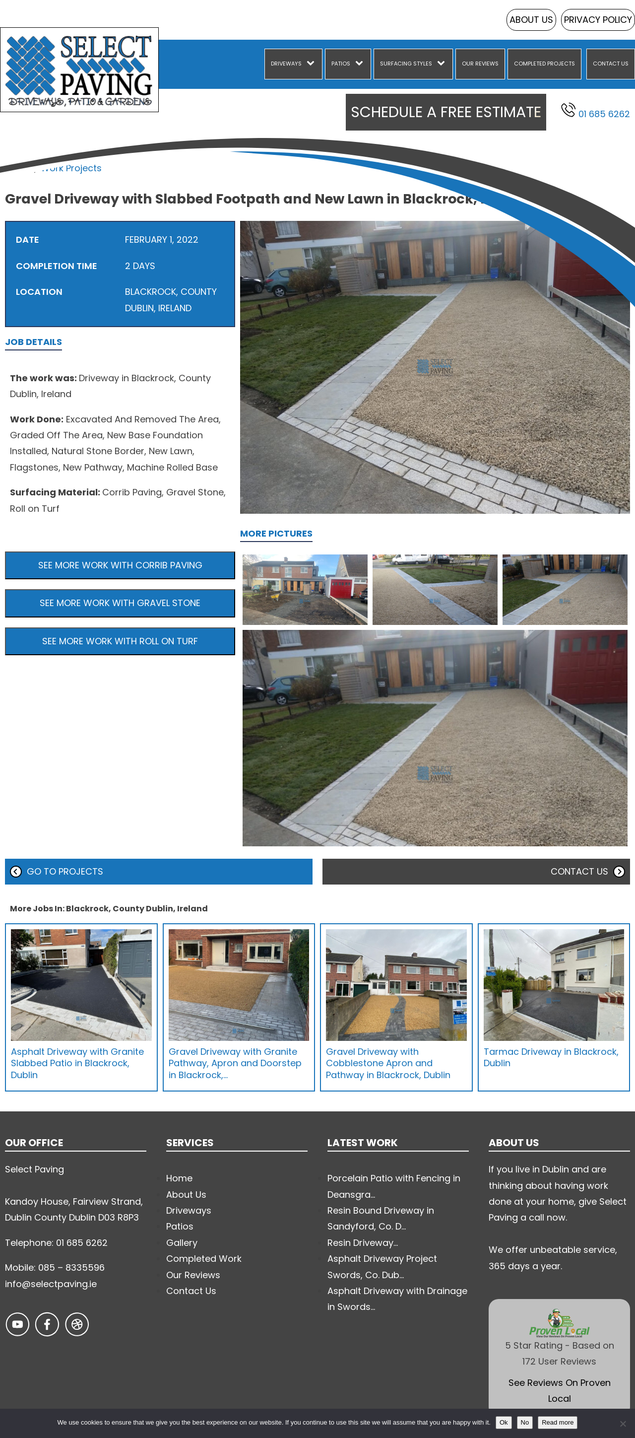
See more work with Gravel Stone (120, 603)
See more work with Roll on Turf (120, 641)
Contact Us (611, 64)
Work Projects (71, 168)
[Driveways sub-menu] (312, 64)
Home (18, 168)
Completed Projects (544, 64)
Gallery (181, 1242)
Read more (557, 1422)
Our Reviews (480, 64)
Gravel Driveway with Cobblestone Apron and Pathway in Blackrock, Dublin (388, 1063)
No (525, 1422)
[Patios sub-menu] (361, 64)
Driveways (286, 64)
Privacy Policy (598, 19)
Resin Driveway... (362, 1242)
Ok (504, 1422)
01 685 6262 (595, 111)
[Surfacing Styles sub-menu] (443, 64)
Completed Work (204, 1258)
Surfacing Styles (406, 64)
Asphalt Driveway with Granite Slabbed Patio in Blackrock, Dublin (77, 1063)
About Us (531, 19)
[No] (623, 1424)
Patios (340, 64)
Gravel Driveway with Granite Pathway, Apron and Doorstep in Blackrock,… (235, 1063)
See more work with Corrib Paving (120, 565)
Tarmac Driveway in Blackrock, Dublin (551, 1057)
